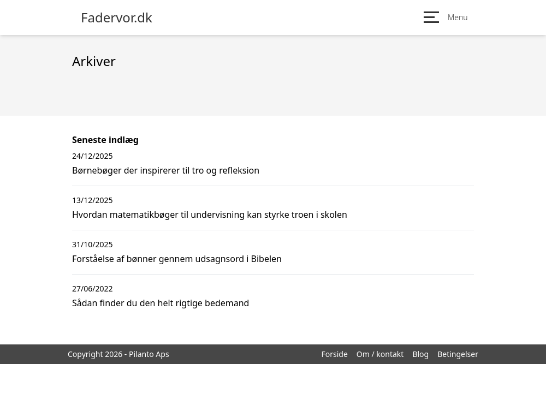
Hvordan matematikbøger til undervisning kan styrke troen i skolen (209, 215)
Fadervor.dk (116, 17)
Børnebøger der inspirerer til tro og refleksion (165, 170)
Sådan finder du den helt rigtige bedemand (160, 303)
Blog (420, 354)
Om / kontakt (380, 354)
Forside (334, 354)
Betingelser (457, 354)
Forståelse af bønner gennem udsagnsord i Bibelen (177, 259)
